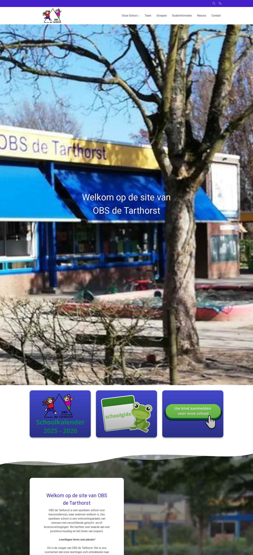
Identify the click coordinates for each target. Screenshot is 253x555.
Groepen (162, 15)
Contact (216, 15)
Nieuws (201, 15)
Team (148, 15)
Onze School (129, 15)
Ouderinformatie (182, 15)
